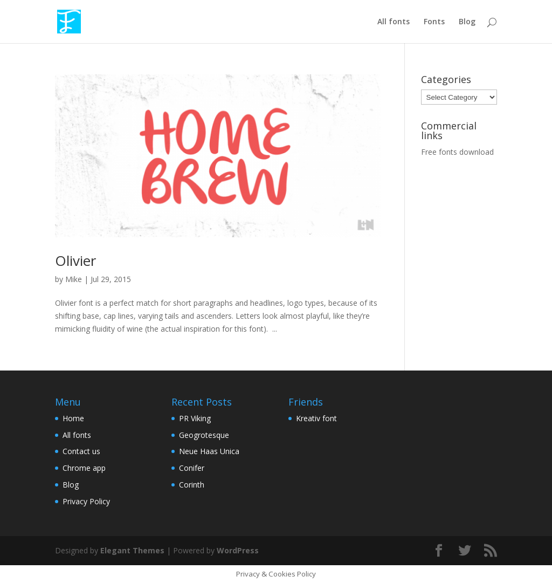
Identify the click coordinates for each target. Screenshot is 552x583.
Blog (467, 22)
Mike (73, 279)
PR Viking (195, 418)
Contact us (81, 451)
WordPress (238, 550)
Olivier (75, 260)
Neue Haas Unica (209, 451)
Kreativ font (316, 418)
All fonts (393, 22)
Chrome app (84, 468)
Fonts (434, 22)
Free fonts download (457, 152)
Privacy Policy (86, 501)
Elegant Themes (132, 550)
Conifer (191, 468)
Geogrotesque (204, 435)
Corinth (191, 484)
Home (73, 418)
